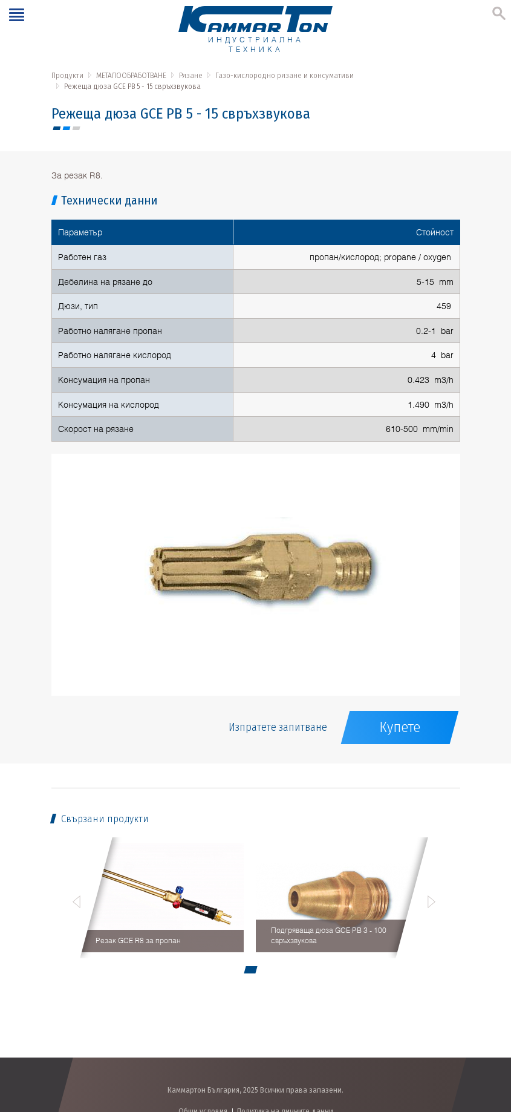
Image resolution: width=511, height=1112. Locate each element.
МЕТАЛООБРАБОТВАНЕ (131, 75)
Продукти (67, 75)
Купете (399, 727)
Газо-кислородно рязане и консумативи (284, 75)
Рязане (191, 75)
